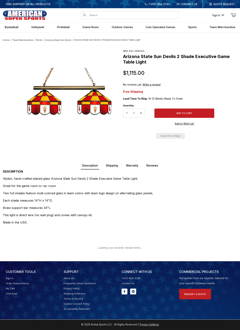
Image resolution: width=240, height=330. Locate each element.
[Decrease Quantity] (126, 113)
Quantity (128, 105)
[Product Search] (132, 15)
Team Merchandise (22, 40)
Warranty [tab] (132, 165)
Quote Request (224, 4)
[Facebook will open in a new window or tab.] (124, 291)
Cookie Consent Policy (77, 303)
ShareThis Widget (170, 135)
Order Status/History (17, 283)
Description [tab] (90, 165)
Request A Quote (195, 294)
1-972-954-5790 (159, 4)
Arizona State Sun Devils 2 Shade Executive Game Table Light (107, 39)
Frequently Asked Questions (80, 283)
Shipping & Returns (74, 293)
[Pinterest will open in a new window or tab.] (133, 291)
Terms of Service (73, 298)
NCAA (39, 40)
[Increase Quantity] (141, 113)
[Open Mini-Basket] (233, 15)
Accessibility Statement (77, 308)
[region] (10, 90)
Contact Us (189, 4)
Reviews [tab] (152, 165)
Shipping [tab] (112, 165)
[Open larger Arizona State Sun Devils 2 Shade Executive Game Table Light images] (69, 92)
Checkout (11, 293)
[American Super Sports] (25, 14)
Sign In (218, 15)
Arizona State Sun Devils (58, 40)
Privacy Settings (149, 324)
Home (6, 40)
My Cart (10, 288)
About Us (69, 278)
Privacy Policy (72, 288)
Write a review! (152, 84)
